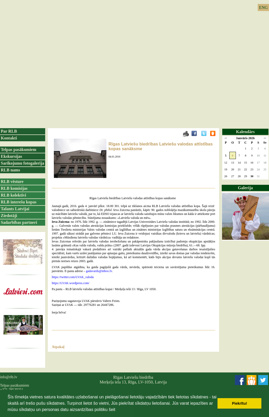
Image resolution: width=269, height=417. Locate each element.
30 (251, 176)
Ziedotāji (9, 215)
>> (265, 138)
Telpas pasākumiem (18, 149)
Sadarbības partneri (19, 222)
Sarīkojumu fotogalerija (22, 163)
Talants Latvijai (15, 209)
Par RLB (9, 131)
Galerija (245, 188)
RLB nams (10, 170)
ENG (263, 7)
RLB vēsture (12, 181)
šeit (112, 409)
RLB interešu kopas (19, 202)
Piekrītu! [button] (239, 403)
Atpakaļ (58, 347)
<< (226, 138)
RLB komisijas (14, 188)
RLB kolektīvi (13, 195)
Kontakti (9, 138)
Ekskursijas (11, 156)
